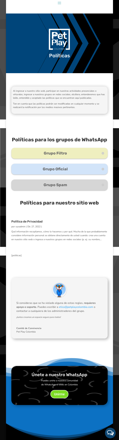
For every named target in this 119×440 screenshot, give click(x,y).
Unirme (59, 394)
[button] (110, 433)
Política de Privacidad (27, 221)
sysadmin (20, 226)
